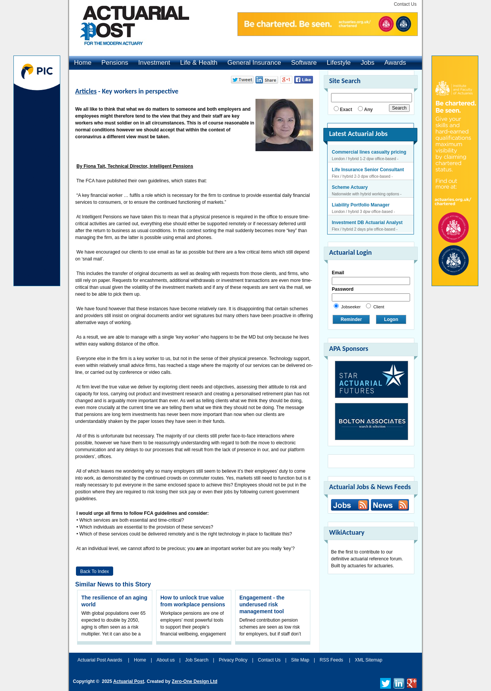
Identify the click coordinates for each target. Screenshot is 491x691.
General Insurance (254, 62)
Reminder (351, 319)
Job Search (197, 660)
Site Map (300, 660)
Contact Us (405, 4)
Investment (154, 62)
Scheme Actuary (350, 187)
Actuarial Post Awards (100, 660)
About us (166, 660)
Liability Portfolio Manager (361, 205)
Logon (391, 319)
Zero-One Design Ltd (194, 681)
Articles (86, 91)
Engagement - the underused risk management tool (261, 604)
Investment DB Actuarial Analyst (367, 222)
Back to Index (94, 571)
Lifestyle (339, 62)
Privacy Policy (233, 660)
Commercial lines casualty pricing (369, 152)
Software (304, 62)
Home (82, 62)
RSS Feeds (331, 660)
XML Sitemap (368, 660)
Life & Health (198, 62)
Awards (395, 62)
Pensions (114, 62)
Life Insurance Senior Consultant (368, 169)
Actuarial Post (128, 681)
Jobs (367, 62)
